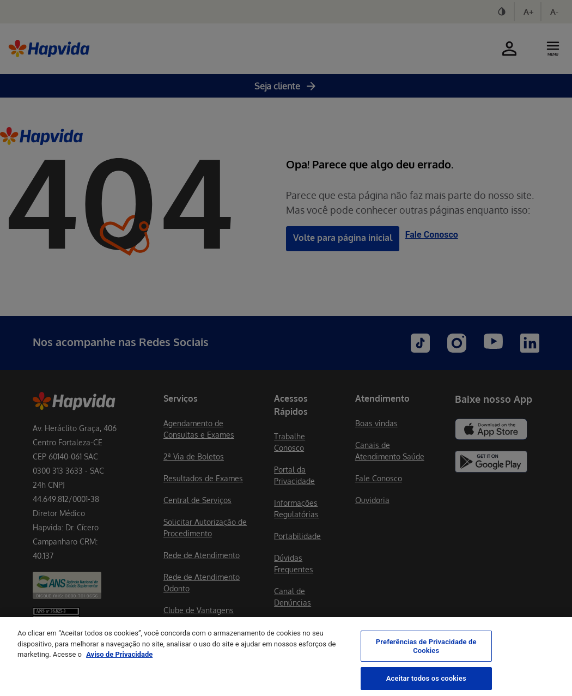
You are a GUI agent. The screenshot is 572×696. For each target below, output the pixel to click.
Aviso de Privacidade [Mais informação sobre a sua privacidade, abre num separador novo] (119, 665)
